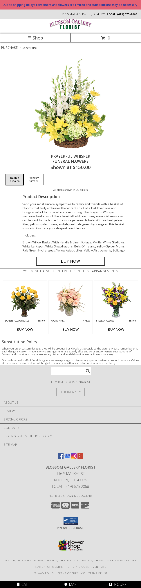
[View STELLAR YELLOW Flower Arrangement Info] (116, 299)
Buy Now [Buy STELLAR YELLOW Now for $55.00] (116, 329)
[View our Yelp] (80, 458)
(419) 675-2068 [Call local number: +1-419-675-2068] (127, 14)
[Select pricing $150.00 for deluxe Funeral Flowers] (14, 179)
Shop (35, 38)
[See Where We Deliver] (70, 392)
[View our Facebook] (61, 458)
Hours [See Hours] (117, 584)
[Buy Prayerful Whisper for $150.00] (70, 261)
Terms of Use (98, 573)
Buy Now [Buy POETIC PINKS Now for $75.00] (70, 329)
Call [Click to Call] (23, 584)
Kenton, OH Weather (49, 566)
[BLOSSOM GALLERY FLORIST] (70, 28)
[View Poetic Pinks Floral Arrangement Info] (70, 299)
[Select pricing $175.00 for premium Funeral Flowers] (34, 179)
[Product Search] (71, 371)
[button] (71, 521)
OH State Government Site (87, 566)
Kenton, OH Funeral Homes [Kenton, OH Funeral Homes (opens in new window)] (24, 560)
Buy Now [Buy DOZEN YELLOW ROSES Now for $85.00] (25, 329)
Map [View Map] (70, 584)
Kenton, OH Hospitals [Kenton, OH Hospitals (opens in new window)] (63, 560)
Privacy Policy (44, 573)
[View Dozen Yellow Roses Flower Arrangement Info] (25, 299)
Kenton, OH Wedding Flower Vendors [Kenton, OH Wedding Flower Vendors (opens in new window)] (109, 560)
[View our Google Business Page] (67, 458)
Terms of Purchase (71, 573)
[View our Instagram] (74, 458)
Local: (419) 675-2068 (70, 486)
